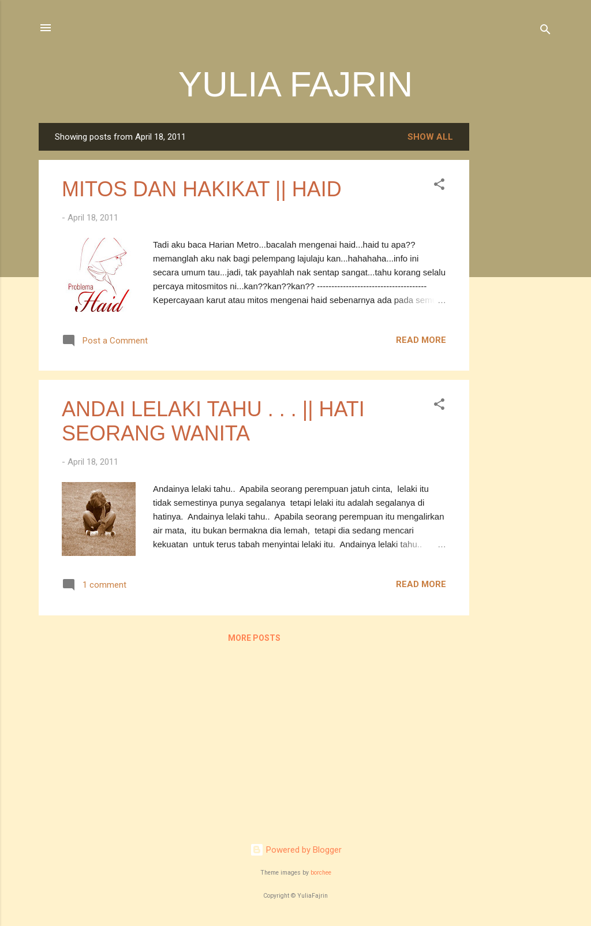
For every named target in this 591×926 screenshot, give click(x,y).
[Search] (545, 31)
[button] (439, 186)
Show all (430, 137)
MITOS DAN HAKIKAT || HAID (202, 189)
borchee (321, 872)
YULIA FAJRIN (295, 84)
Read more (421, 340)
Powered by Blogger (296, 850)
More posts (254, 638)
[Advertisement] (515, 296)
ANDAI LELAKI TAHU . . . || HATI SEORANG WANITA (213, 421)
